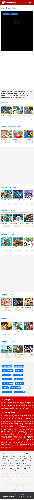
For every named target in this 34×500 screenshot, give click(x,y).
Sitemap (21, 494)
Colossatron (18, 247)
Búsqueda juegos (18, 379)
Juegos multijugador (20, 392)
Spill (12, 458)
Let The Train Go (18, 115)
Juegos (5, 456)
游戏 (24, 489)
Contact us (13, 494)
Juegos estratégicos (9, 234)
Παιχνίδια (27, 468)
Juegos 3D (5, 387)
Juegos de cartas (8, 210)
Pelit (8, 476)
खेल (19, 489)
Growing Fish (18, 200)
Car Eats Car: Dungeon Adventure (21, 307)
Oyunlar (10, 479)
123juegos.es (11, 2)
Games (5, 453)
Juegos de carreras (8, 295)
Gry (12, 463)
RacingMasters (7, 307)
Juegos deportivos (8, 342)
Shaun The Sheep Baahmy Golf (21, 354)
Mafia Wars (7, 331)
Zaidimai (28, 465)
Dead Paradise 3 (29, 307)
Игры (21, 453)
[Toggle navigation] (30, 2)
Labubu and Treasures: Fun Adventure (22, 139)
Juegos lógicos (19, 383)
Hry (18, 463)
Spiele (13, 456)
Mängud (12, 465)
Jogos (28, 453)
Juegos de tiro (7, 318)
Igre (25, 463)
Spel (19, 458)
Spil (25, 458)
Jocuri (24, 461)
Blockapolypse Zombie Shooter (21, 331)
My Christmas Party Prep (7, 139)
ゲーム (17, 470)
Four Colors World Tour (7, 200)
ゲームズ (29, 489)
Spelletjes (22, 456)
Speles (20, 465)
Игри (19, 468)
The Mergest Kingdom (7, 247)
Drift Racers (30, 139)
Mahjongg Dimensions (18, 223)
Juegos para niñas (15, 387)
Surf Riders (7, 354)
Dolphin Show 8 (29, 200)
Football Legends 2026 (7, 115)
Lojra (12, 468)
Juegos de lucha (7, 374)
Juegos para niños (8, 187)
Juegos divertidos (7, 366)
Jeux (30, 456)
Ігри (17, 461)
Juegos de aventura (7, 370)
